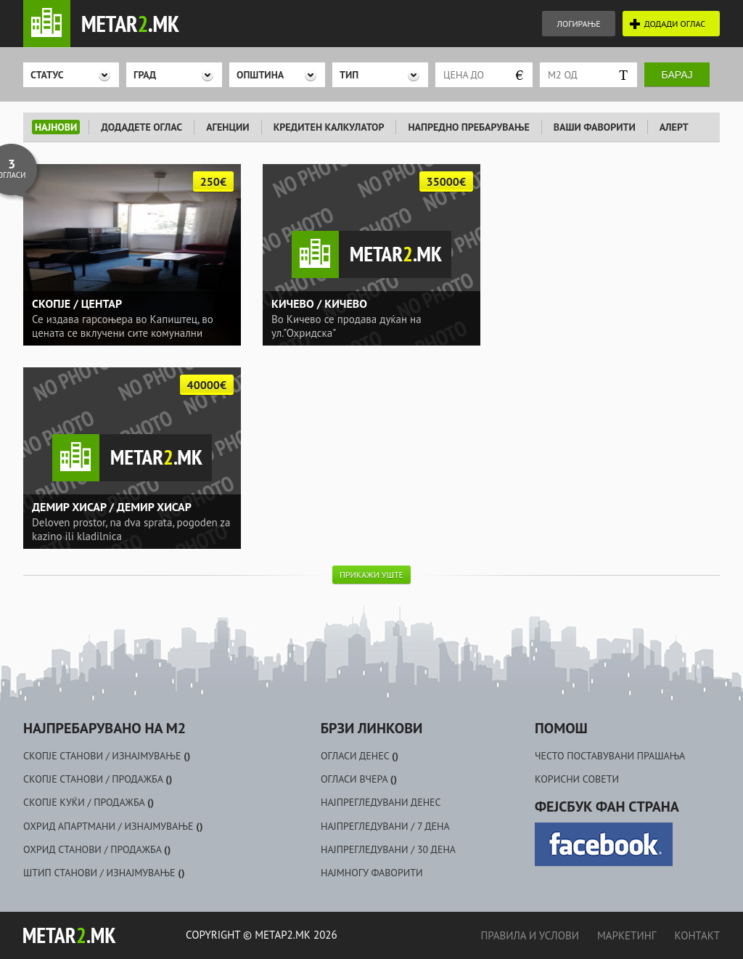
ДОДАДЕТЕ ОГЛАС (141, 127)
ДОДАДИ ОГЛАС (674, 23)
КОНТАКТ (697, 935)
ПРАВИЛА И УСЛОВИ (529, 935)
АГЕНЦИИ (228, 127)
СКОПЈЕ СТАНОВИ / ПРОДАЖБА (97, 778)
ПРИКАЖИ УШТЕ (371, 574)
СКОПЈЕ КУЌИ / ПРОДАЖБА (88, 802)
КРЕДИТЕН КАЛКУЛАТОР (329, 127)
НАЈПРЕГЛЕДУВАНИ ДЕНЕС (381, 802)
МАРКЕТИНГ (626, 935)
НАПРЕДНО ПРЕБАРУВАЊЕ (468, 127)
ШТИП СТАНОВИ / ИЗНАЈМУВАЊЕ (104, 872)
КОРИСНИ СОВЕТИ (577, 778)
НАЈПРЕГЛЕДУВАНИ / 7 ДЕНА (385, 826)
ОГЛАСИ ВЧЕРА (359, 778)
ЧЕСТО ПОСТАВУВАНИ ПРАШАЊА (610, 755)
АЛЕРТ (674, 127)
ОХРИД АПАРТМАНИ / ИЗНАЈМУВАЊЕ (112, 826)
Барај (677, 75)
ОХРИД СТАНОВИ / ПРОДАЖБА (97, 849)
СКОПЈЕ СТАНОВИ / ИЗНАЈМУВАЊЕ (106, 755)
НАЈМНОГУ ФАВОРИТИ (372, 872)
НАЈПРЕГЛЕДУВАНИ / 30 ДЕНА (388, 849)
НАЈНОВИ (56, 127)
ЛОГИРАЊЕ (578, 23)
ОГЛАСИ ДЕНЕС (359, 755)
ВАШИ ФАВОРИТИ (595, 127)
